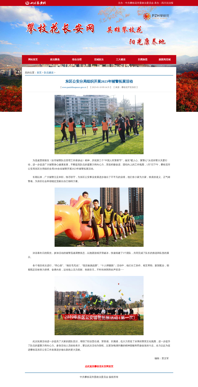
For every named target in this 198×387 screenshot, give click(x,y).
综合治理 (77, 59)
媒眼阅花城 (165, 59)
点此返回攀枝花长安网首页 (99, 366)
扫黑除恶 (142, 59)
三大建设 (120, 59)
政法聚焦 (55, 59)
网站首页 (33, 59)
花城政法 (99, 59)
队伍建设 (49, 72)
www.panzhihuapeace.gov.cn (74, 87)
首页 (39, 72)
